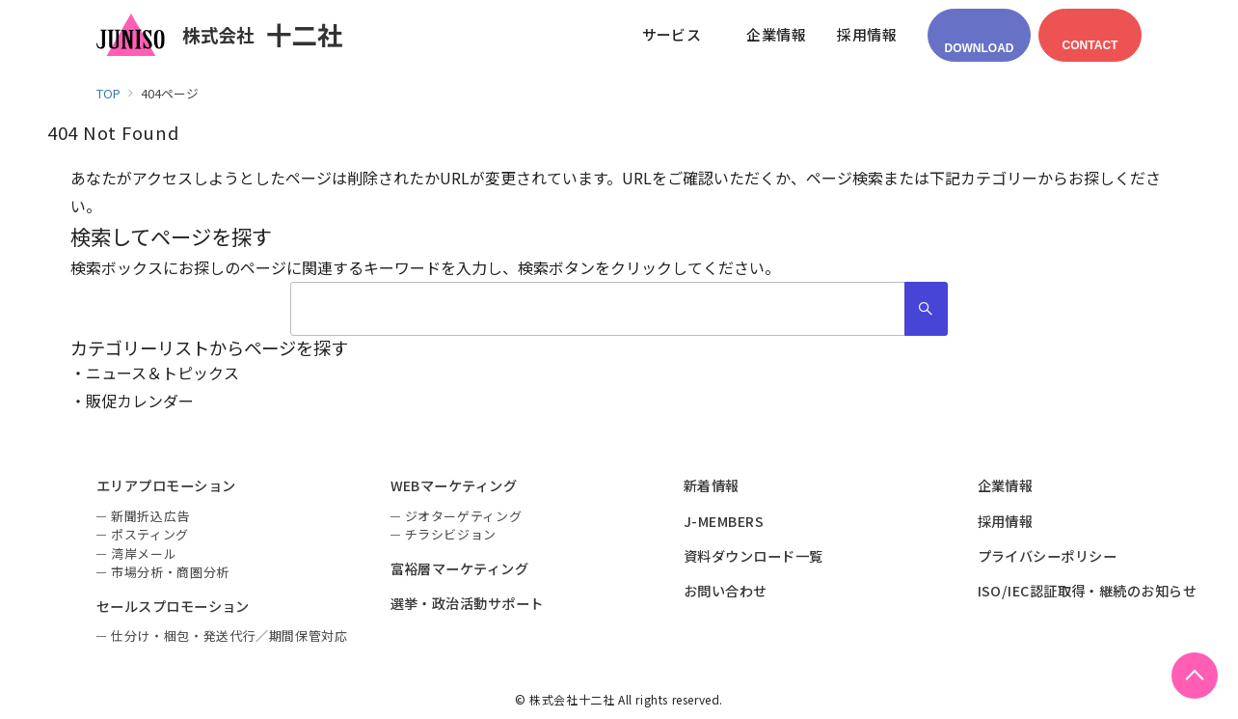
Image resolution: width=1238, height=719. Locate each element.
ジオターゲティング (464, 516)
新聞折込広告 (150, 516)
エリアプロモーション (166, 485)
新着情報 (712, 485)
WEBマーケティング (454, 485)
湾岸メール (143, 553)
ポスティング (150, 534)
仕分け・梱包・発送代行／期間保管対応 (229, 635)
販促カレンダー (140, 400)
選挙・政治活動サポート (467, 603)
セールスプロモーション (173, 606)
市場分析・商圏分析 (170, 572)
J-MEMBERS (724, 521)
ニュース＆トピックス (162, 372)
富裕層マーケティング (459, 568)
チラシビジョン (451, 534)
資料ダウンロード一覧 (753, 556)
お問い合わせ (725, 590)
